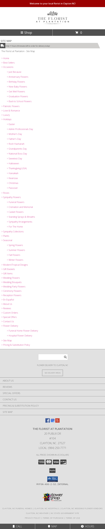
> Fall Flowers (13, 254)
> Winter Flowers (15, 259)
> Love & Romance (10, 110)
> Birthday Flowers (16, 81)
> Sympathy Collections (12, 231)
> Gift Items (7, 273)
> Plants (5, 235)
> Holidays (6, 119)
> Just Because (14, 71)
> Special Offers (9, 317)
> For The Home (15, 226)
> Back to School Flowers (19, 101)
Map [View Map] (52, 526)
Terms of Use (73, 518)
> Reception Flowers (11, 295)
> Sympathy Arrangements (19, 221)
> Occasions (7, 67)
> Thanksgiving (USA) (17, 168)
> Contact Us (7, 321)
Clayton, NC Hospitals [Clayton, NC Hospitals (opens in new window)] (46, 508)
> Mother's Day (14, 134)
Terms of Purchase (53, 518)
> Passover (12, 187)
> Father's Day (14, 138)
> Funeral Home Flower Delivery (22, 330)
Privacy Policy (33, 518)
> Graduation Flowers (17, 96)
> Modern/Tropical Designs (14, 264)
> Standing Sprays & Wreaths (21, 216)
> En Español (7, 299)
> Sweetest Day (14, 158)
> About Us (6, 303)
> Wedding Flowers (10, 277)
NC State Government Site (65, 513)
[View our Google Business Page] (52, 421)
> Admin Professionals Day (20, 129)
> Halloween (13, 163)
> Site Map (6, 340)
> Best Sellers (8, 62)
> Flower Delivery (9, 325)
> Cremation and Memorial (20, 207)
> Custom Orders (9, 312)
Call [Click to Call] (17, 526)
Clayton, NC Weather (37, 513)
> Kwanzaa (12, 178)
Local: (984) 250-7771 (52, 448)
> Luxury (5, 114)
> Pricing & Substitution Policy (15, 344)
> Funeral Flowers (15, 202)
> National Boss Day (17, 153)
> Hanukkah (12, 173)
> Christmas (12, 183)
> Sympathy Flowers (11, 197)
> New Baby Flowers (17, 86)
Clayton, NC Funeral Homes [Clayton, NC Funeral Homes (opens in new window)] (17, 508)
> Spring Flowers (15, 245)
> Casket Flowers (15, 211)
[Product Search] (53, 357)
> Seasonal (6, 240)
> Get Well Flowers (16, 91)
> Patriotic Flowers (10, 106)
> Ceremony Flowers (11, 290)
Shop (26, 32)
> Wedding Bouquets (11, 282)
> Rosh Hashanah (15, 143)
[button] (52, 479)
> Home (5, 58)
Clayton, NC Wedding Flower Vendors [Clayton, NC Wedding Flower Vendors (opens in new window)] (82, 508)
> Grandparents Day (17, 148)
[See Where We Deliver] (52, 372)
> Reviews (6, 308)
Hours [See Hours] (87, 526)
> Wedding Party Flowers (13, 286)
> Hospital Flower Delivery (19, 335)
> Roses (5, 192)
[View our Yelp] (57, 421)
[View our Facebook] (47, 421)
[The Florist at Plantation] (52, 22)
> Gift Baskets (8, 269)
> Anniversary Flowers (17, 76)
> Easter (11, 124)
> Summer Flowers (16, 250)
